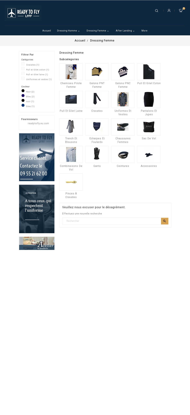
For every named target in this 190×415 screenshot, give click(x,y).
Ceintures (123, 166)
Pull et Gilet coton (37, 69)
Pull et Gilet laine (37, 74)
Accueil (46, 30)
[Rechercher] (115, 221)
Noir (30, 91)
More (145, 30)
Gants (97, 166)
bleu (30, 106)
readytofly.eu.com (38, 123)
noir (30, 101)
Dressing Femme (98, 31)
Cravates (32, 65)
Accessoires (149, 166)
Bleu (30, 96)
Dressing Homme (69, 31)
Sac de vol (149, 138)
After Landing (125, 31)
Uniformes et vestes (39, 79)
